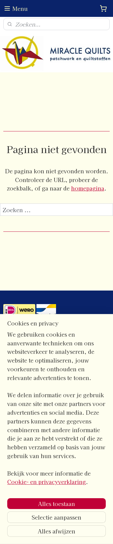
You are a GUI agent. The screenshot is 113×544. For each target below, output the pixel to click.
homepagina (87, 188)
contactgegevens (20, 338)
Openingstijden (19, 363)
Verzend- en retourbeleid (30, 429)
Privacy (11, 422)
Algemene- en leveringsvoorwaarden (42, 415)
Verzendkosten (19, 435)
